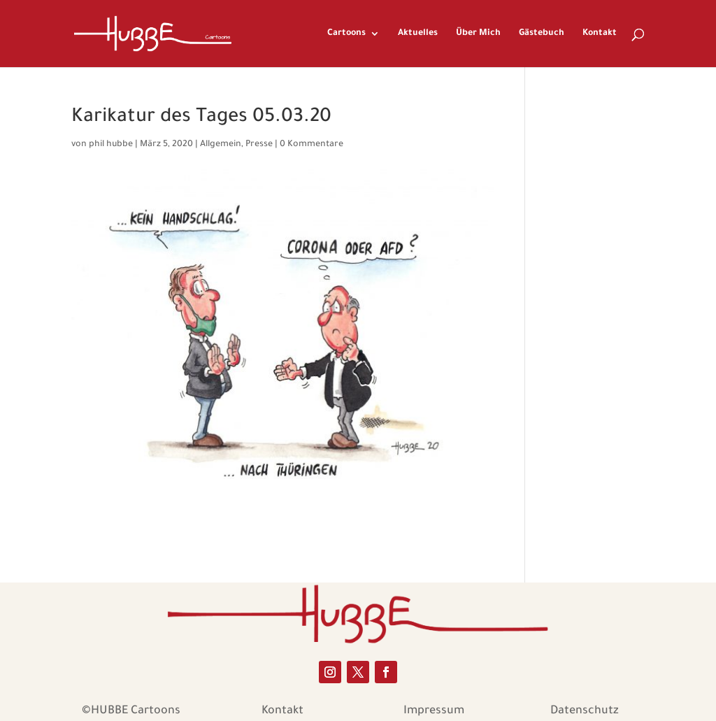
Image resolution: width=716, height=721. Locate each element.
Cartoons (346, 33)
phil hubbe (111, 145)
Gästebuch (541, 33)
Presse (259, 145)
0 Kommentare (311, 145)
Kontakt (599, 33)
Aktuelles (418, 33)
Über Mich (478, 33)
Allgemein (220, 145)
